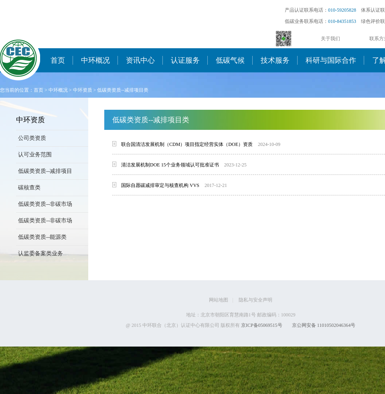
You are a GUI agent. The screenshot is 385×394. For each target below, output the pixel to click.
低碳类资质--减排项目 (45, 171)
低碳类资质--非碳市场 (45, 204)
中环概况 (95, 60)
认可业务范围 (35, 155)
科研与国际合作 (331, 60)
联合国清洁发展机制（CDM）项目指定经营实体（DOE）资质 (187, 144)
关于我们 (330, 38)
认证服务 (185, 60)
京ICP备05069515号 (261, 325)
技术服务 (275, 60)
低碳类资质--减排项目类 (122, 90)
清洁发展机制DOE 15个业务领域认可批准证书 (170, 165)
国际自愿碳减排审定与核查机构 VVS (160, 185)
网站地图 (218, 300)
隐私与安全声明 (255, 300)
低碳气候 (230, 60)
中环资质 (82, 90)
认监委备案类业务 (40, 253)
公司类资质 (32, 138)
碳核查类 (29, 188)
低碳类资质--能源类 (42, 237)
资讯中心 (140, 60)
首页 (58, 60)
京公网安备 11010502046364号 (324, 325)
